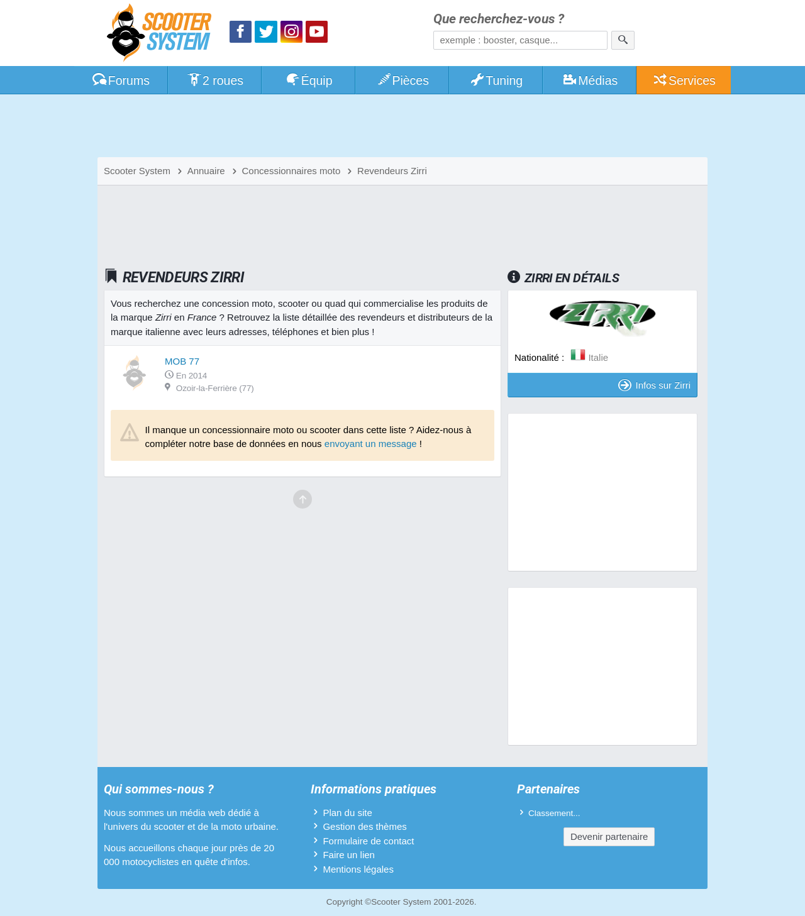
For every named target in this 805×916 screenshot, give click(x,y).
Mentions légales (358, 869)
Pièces (402, 80)
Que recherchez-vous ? (498, 19)
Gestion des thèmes (364, 826)
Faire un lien (349, 854)
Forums (121, 80)
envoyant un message (371, 443)
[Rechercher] (623, 40)
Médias (590, 80)
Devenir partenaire (609, 836)
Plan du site (347, 812)
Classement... (554, 813)
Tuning (496, 80)
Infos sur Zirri (654, 385)
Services (684, 80)
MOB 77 (182, 361)
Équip (309, 80)
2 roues (214, 80)
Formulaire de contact (368, 841)
